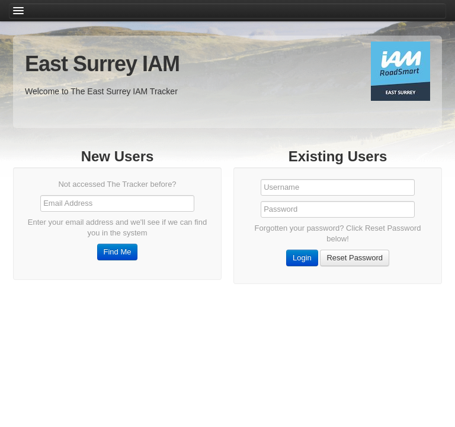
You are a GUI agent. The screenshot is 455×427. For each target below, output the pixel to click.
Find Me (118, 251)
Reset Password (354, 257)
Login (302, 257)
